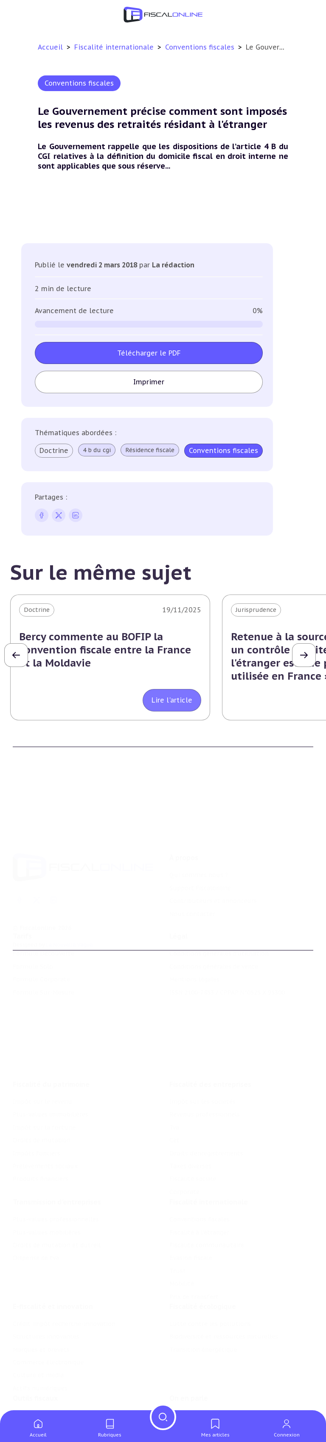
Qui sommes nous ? (198, 828)
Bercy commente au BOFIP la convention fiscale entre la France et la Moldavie (105, 650)
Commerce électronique (48, 1317)
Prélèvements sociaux (45, 1108)
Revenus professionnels (204, 1056)
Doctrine (53, 450)
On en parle (188, 1359)
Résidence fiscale (149, 450)
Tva (174, 1069)
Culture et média (38, 1330)
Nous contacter (192, 866)
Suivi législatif (34, 1402)
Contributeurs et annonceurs (213, 854)
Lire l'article (172, 700)
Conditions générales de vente (213, 934)
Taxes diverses (190, 1108)
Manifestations (191, 1402)
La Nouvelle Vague (69, 897)
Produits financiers (40, 1121)
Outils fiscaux (35, 1359)
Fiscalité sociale (192, 1121)
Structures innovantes (46, 1291)
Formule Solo (33, 934)
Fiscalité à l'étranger (199, 1180)
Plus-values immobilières (50, 1056)
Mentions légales (194, 947)
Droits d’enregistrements (206, 1095)
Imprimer (148, 382)
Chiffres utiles (34, 1377)
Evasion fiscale (190, 1206)
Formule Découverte (43, 921)
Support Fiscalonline (200, 841)
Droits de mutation (41, 1082)
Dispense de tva (36, 1206)
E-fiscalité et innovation (53, 1261)
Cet (174, 1082)
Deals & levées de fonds (204, 1389)
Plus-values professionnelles (56, 1167)
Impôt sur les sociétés (202, 1043)
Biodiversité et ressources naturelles (223, 1291)
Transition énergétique (203, 1304)
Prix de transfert (194, 1245)
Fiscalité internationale (115, 47)
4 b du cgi (97, 450)
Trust (177, 1219)
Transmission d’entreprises (57, 1150)
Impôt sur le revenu (42, 1043)
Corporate (184, 1134)
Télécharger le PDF (149, 353)
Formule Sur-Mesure (43, 960)
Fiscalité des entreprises (210, 1026)
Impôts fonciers (36, 1095)
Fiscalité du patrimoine (51, 1026)
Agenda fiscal (32, 1389)
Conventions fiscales (200, 47)
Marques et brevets (41, 1304)
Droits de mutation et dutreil (57, 1193)
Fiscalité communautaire (206, 1193)
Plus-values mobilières (47, 1180)
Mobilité (181, 1232)
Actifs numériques (40, 1343)
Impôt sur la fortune (44, 1069)
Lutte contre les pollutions (210, 1278)
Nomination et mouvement (210, 1377)
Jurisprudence (256, 610)
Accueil (50, 47)
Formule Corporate (41, 947)
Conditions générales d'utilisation (219, 921)
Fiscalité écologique (202, 1261)
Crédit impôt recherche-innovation (64, 1278)
